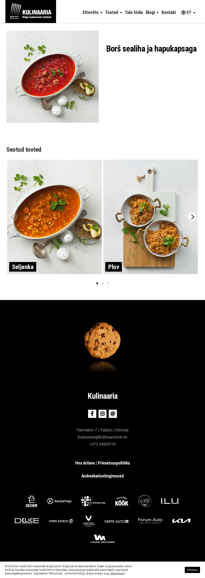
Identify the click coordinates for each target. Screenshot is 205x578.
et (186, 12)
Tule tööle (134, 12)
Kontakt (169, 12)
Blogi (150, 12)
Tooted (111, 12)
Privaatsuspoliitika (114, 462)
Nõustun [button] (192, 570)
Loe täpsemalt (114, 573)
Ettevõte (90, 12)
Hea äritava (85, 462)
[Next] (192, 216)
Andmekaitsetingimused (102, 475)
